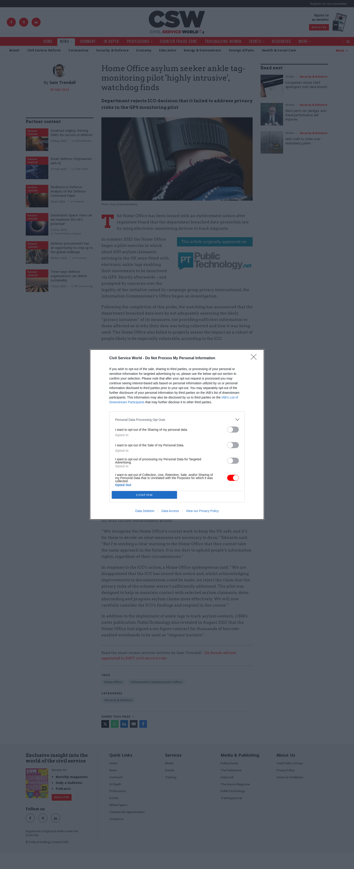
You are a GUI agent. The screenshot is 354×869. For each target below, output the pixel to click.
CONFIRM (144, 495)
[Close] (255, 358)
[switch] (233, 429)
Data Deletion (144, 511)
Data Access (170, 511)
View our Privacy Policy (202, 511)
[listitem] (177, 419)
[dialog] (177, 434)
